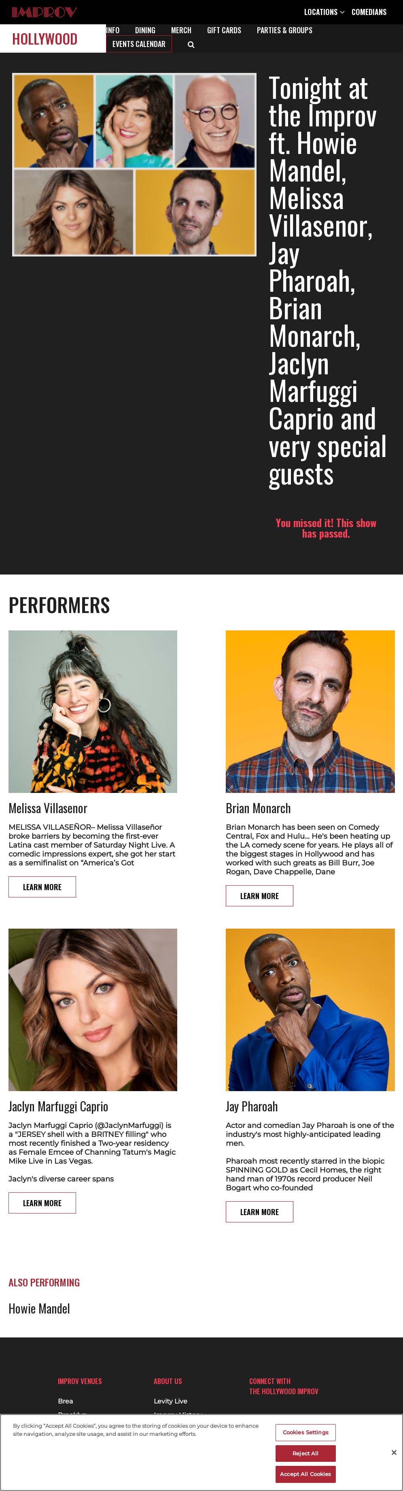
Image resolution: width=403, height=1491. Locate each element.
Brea (65, 1381)
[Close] (394, 1452)
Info (112, 30)
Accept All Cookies (305, 1474)
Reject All (305, 1453)
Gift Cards (224, 30)
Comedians (369, 11)
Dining (145, 30)
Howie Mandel (39, 1132)
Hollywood (45, 38)
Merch (181, 30)
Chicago (71, 1408)
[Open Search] (191, 43)
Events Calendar (138, 43)
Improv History (178, 1394)
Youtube (299, 1402)
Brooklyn (72, 1394)
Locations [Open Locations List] (324, 11)
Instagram (270, 1402)
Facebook (255, 1402)
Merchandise (175, 1408)
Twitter (284, 1402)
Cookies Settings (306, 1432)
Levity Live (170, 1381)
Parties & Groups (284, 30)
